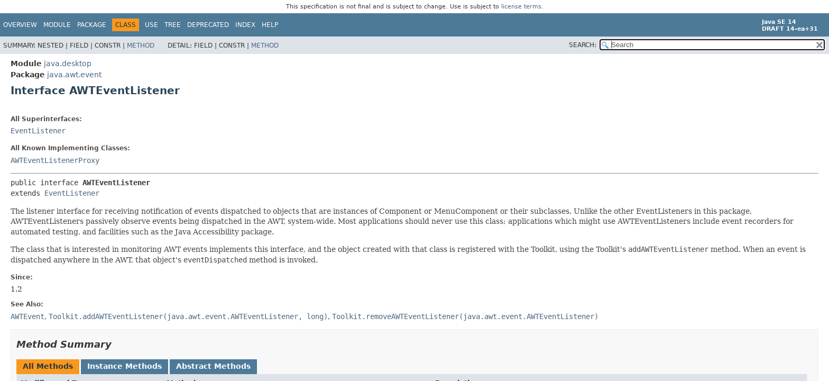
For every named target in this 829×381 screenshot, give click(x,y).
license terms (521, 6)
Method (140, 45)
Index (245, 25)
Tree (172, 25)
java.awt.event (74, 74)
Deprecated (208, 25)
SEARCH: (582, 45)
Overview (20, 25)
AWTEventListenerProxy (55, 160)
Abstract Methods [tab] (213, 366)
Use (151, 25)
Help (270, 25)
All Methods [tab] (48, 366)
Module (57, 25)
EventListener (38, 130)
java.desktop (67, 63)
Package (91, 25)
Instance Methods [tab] (124, 366)
